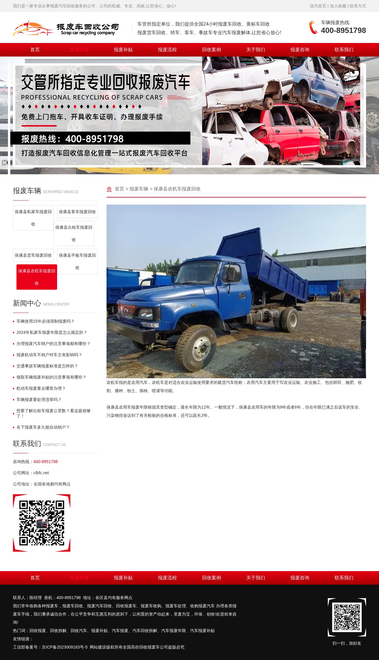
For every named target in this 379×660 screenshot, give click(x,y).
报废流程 (167, 49)
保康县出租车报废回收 (73, 233)
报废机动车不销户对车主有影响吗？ (47, 354)
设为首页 (318, 6)
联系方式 (358, 6)
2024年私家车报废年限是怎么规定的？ (50, 332)
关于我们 (255, 49)
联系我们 (344, 49)
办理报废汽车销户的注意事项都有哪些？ (52, 343)
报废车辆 (79, 49)
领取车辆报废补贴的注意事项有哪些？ (50, 377)
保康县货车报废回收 (33, 255)
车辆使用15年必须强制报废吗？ (44, 321)
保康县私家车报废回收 (33, 217)
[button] (185, 166)
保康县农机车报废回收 (36, 277)
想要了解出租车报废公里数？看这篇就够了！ (52, 413)
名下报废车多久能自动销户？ (41, 427)
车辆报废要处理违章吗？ (37, 399)
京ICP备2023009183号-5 (65, 647)
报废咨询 (299, 49)
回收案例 (211, 49)
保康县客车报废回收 (77, 211)
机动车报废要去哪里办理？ (39, 388)
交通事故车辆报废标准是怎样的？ (45, 366)
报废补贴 (123, 49)
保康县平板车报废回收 (77, 261)
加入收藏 (338, 6)
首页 (35, 49)
